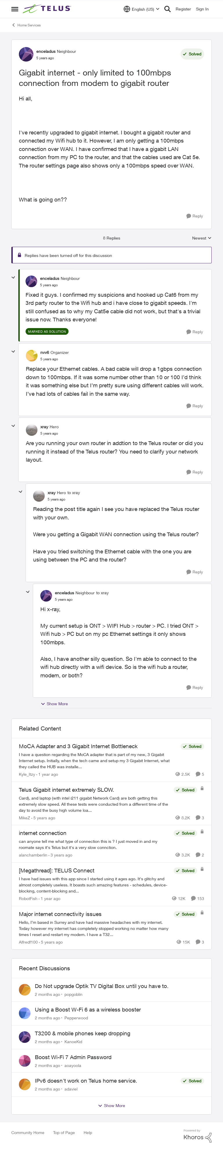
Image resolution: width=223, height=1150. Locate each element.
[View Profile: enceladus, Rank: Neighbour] (26, 54)
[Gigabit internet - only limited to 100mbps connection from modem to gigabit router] (49, 285)
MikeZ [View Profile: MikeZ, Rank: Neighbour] (24, 817)
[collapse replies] (13, 277)
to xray (73, 492)
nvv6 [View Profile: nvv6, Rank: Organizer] (44, 352)
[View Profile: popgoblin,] (24, 990)
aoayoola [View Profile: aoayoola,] (72, 1065)
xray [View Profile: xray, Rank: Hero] (44, 426)
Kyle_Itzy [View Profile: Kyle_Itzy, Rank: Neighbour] (27, 774)
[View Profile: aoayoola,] (24, 1061)
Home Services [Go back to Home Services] (26, 25)
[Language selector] (141, 9)
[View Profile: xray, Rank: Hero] (31, 430)
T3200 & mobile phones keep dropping (82, 1033)
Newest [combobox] (202, 238)
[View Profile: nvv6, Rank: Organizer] (31, 355)
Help (88, 1132)
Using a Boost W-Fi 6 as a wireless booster (88, 1009)
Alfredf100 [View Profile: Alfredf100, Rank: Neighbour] (28, 942)
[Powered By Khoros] (198, 1136)
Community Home (27, 1132)
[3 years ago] (60, 855)
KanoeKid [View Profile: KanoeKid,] (73, 1041)
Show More (54, 703)
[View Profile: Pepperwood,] (24, 1013)
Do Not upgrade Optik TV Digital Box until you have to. (101, 986)
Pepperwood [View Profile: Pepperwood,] (76, 1017)
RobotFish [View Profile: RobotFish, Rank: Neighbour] (28, 898)
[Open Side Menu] (14, 9)
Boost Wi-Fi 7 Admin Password (73, 1057)
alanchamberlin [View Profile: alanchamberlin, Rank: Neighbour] (33, 854)
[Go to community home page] (48, 9)
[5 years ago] (43, 817)
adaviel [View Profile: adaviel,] (71, 1088)
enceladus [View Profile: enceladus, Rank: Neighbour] (45, 51)
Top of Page (64, 1132)
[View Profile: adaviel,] (24, 1084)
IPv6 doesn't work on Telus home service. (86, 1080)
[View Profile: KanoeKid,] (24, 1037)
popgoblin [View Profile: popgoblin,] (73, 993)
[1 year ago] (47, 774)
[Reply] (194, 216)
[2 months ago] (47, 994)
